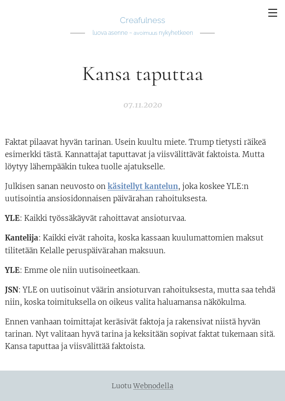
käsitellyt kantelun (143, 186)
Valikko (272, 12)
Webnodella (153, 385)
